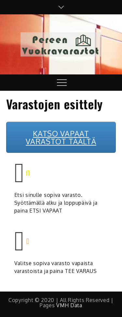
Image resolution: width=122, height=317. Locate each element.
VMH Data (69, 305)
